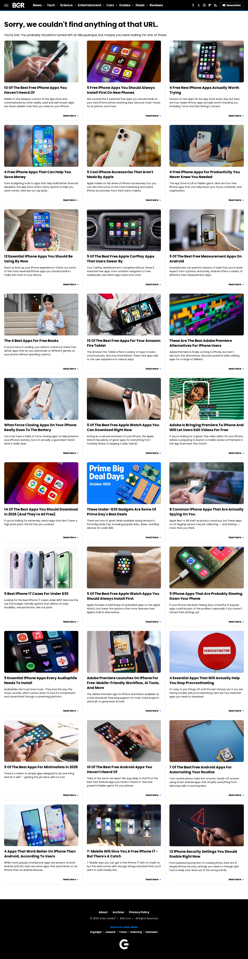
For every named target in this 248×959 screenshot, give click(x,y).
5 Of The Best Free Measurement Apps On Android (205, 258)
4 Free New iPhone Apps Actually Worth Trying (204, 90)
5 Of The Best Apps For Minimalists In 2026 (41, 767)
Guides (125, 5)
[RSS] (215, 5)
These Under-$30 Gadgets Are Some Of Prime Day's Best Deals (121, 511)
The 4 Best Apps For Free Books (31, 340)
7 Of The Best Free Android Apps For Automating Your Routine (200, 769)
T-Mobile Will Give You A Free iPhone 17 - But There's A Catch (122, 853)
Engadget (96, 932)
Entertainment (89, 5)
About (103, 912)
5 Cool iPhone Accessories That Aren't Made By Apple (120, 174)
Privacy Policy (139, 912)
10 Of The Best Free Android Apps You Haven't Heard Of (119, 769)
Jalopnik (110, 932)
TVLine (123, 932)
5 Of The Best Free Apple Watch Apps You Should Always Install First (123, 596)
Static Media (107, 919)
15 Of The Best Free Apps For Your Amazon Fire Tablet (123, 343)
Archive (118, 912)
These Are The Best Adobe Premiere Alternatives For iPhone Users (200, 343)
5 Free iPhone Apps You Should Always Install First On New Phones (121, 90)
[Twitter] (198, 5)
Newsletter (232, 5)
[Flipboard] (209, 5)
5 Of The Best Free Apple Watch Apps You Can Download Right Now (123, 427)
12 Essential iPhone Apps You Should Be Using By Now (38, 258)
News (37, 5)
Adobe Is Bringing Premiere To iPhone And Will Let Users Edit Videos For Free (206, 427)
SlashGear (152, 932)
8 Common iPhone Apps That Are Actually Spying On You (206, 511)
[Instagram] (204, 5)
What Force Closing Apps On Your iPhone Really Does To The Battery (40, 427)
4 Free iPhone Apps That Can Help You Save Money (37, 174)
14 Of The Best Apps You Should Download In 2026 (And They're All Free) (41, 511)
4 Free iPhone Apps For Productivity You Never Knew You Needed (204, 174)
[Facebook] (193, 5)
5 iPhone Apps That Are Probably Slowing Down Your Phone (205, 596)
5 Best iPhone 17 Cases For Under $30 (36, 593)
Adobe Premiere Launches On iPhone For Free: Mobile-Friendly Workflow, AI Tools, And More (123, 683)
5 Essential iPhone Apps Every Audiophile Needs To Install (40, 680)
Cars (110, 5)
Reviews (156, 5)
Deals (140, 5)
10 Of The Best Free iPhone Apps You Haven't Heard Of (35, 90)
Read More (69, 115)
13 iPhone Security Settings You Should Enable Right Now (203, 854)
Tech (51, 5)
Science (66, 5)
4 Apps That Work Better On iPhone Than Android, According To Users (40, 853)
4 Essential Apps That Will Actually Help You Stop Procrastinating (204, 680)
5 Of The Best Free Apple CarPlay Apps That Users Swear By (120, 258)
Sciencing (136, 932)
